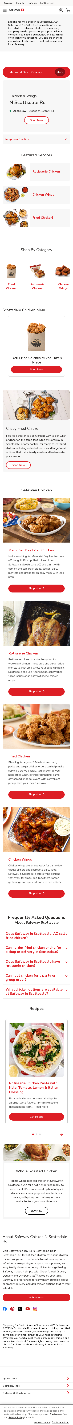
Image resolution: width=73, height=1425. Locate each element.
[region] (36, 1414)
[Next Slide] (68, 1134)
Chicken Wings (45, 194)
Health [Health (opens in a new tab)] (20, 3)
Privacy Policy (16, 1417)
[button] (61, 10)
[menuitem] (19, 72)
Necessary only (42, 1422)
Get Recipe (47, 1117)
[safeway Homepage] (16, 10)
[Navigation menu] (4, 10)
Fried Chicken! (44, 217)
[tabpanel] (36, 346)
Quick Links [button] (36, 1378)
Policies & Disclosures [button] (36, 1393)
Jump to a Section (36, 139)
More (60, 72)
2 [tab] (36, 1134)
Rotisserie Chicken (48, 171)
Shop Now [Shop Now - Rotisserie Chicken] (47, 691)
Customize (56, 1414)
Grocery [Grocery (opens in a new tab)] (9, 3)
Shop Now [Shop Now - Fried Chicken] (47, 794)
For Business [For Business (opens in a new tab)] (47, 3)
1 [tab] (33, 1134)
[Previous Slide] (4, 1134)
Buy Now (39, 1211)
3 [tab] (40, 1134)
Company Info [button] (36, 1386)
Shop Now (36, 120)
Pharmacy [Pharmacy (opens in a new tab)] (32, 3)
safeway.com (49, 1297)
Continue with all (60, 1422)
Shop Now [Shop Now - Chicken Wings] (47, 893)
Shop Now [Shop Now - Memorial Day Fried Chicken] (47, 588)
